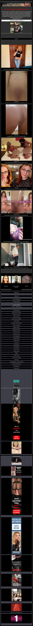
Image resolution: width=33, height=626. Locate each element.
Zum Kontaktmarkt (16, 299)
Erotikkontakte (16, 340)
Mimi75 (26, 286)
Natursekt (16, 342)
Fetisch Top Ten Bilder (16, 318)
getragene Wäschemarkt (16, 323)
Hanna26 (6, 286)
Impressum (16, 292)
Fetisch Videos (16, 351)
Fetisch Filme (16, 349)
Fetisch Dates (16, 321)
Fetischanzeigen (16, 310)
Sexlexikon (16, 359)
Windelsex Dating (16, 314)
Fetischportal (16, 346)
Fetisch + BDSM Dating (16, 306)
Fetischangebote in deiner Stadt (16, 361)
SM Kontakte (16, 344)
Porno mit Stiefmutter (16, 364)
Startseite (16, 296)
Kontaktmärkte (16, 338)
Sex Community (16, 336)
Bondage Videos (16, 327)
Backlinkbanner (16, 366)
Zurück (16, 38)
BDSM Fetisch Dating (16, 312)
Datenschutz (16, 368)
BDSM (16, 353)
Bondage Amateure (16, 329)
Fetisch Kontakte (16, 325)
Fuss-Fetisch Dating (16, 357)
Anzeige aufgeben (16, 301)
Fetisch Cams (16, 355)
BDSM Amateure (16, 331)
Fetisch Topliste (16, 316)
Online (6, 279)
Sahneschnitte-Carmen (16, 287)
